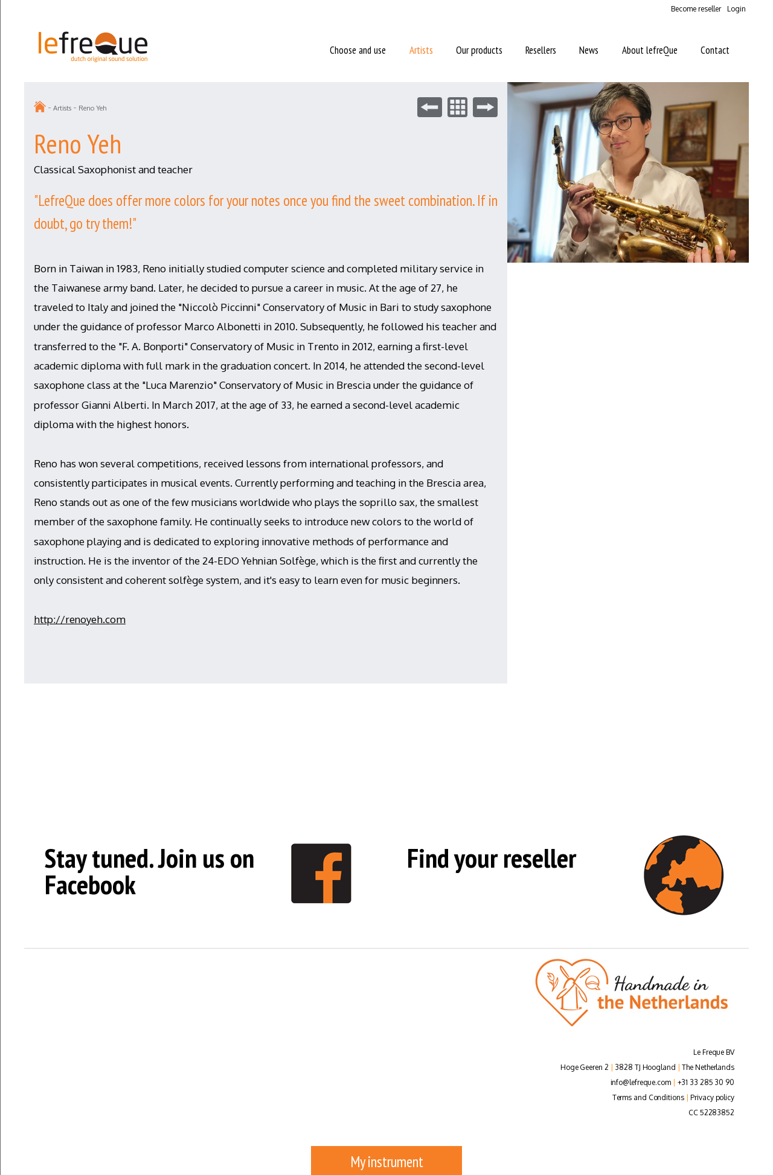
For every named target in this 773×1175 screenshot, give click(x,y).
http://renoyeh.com (80, 619)
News (588, 50)
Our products (479, 50)
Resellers (540, 50)
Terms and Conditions (648, 1097)
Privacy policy (712, 1097)
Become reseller (696, 8)
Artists (421, 50)
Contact (715, 50)
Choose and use (358, 50)
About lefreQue (650, 50)
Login (736, 8)
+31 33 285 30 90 (706, 1082)
